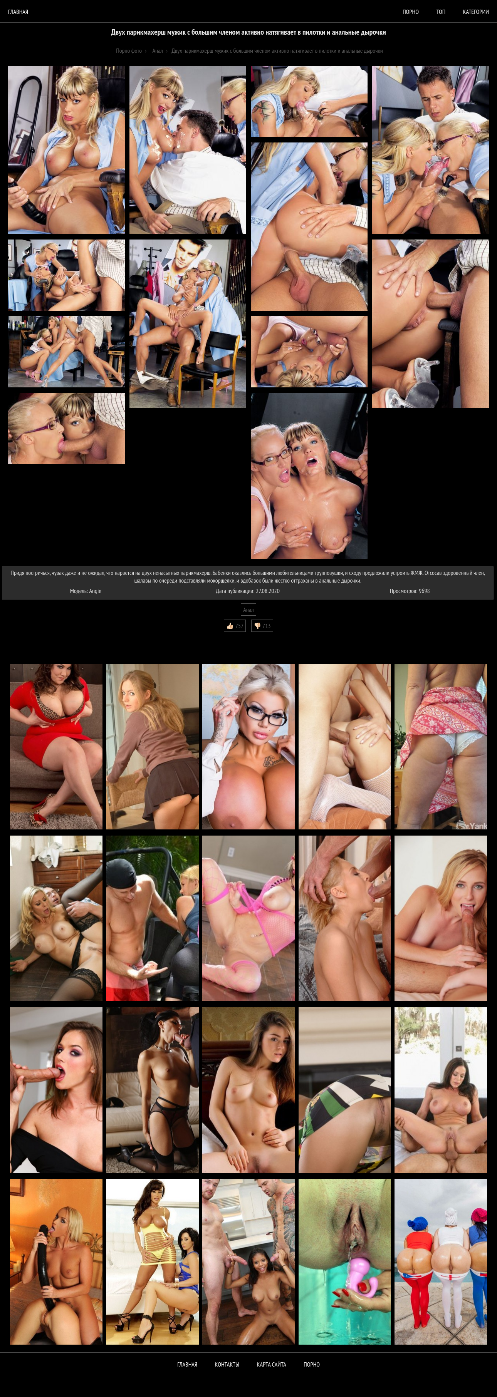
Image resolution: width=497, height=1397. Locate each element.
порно (411, 11)
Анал (248, 609)
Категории (476, 11)
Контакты (227, 1364)
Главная (18, 11)
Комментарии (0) (25, 638)
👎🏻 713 (262, 626)
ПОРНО (312, 1364)
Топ (440, 11)
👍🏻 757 (234, 626)
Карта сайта (271, 1364)
